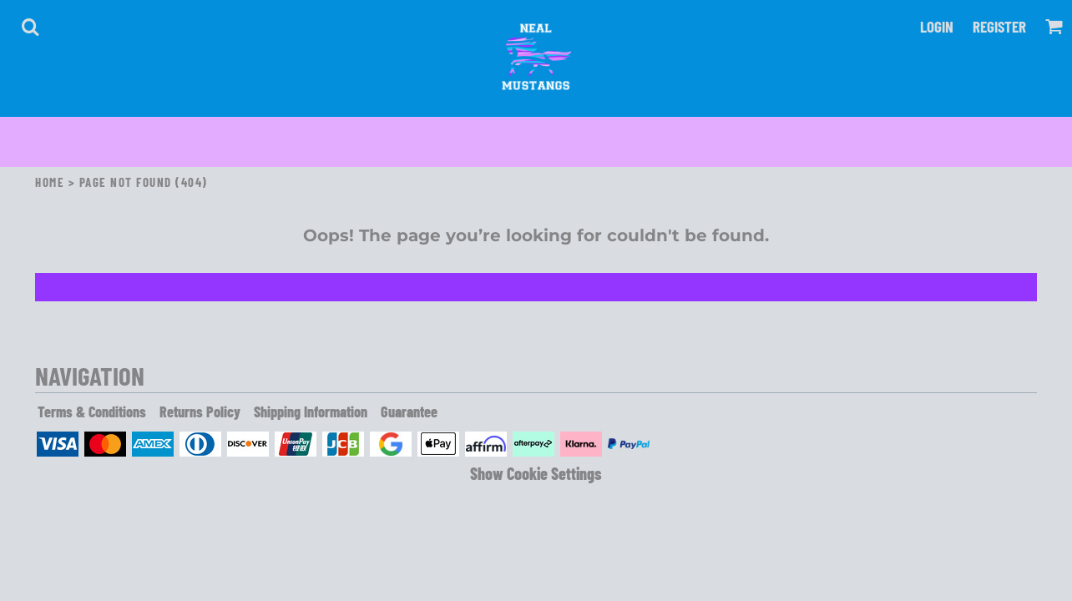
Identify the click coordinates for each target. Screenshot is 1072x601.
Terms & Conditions (92, 411)
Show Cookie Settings (536, 473)
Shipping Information (310, 411)
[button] (30, 27)
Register (999, 26)
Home (49, 181)
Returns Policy (199, 411)
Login (936, 26)
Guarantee (409, 411)
